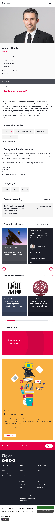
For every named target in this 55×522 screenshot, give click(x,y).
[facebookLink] (3, 460)
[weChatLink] (13, 460)
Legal (3, 470)
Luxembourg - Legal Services (27, 495)
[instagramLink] (6, 460)
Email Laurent (7, 66)
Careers (39, 473)
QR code (16, 71)
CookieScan (33, 519)
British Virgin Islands (24, 473)
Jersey (21, 490)
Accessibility (40, 476)
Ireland (21, 487)
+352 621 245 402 (8, 63)
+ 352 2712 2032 (7, 61)
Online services (41, 478)
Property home (41, 484)
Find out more (48, 199)
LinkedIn (5, 74)
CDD (38, 481)
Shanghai (22, 503)
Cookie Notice (6, 516)
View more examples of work (44, 224)
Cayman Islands (23, 476)
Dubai (21, 478)
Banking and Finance (8, 141)
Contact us (40, 487)
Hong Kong (22, 484)
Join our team (10, 435)
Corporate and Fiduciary (8, 476)
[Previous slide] (4, 269)
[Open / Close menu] (50, 3)
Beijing (21, 470)
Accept (45, 507)
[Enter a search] (52, 3)
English (5, 519)
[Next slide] (51, 269)
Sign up (49, 446)
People (7, 86)
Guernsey (21, 481)
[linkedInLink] (10, 460)
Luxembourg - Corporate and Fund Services (27, 499)
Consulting (5, 473)
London (21, 493)
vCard (4, 71)
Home (3, 86)
